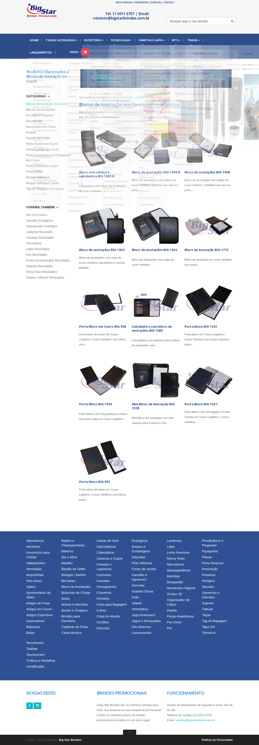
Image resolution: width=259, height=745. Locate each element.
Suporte (208, 603)
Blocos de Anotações (40, 109)
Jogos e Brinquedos (146, 621)
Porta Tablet (34, 171)
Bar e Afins (70, 557)
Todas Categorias (61, 40)
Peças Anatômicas (180, 616)
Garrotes (138, 585)
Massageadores (178, 570)
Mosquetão (175, 582)
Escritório (93, 40)
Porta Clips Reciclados (41, 272)
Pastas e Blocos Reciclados (45, 277)
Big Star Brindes (70, 739)
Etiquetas (139, 557)
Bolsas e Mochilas (75, 604)
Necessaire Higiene (181, 588)
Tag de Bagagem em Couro (45, 188)
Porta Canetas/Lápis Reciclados (48, 260)
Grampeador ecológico (42, 226)
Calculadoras (106, 546)
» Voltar (138, 97)
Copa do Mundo (108, 616)
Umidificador (35, 666)
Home (34, 40)
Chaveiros (104, 592)
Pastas (31, 132)
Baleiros (67, 551)
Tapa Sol (208, 627)
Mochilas (173, 576)
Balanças (33, 627)
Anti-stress (34, 581)
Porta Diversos (213, 563)
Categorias (38, 96)
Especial (156, 2)
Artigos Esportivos (39, 615)
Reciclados (33, 243)
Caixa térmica (72, 633)
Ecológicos (140, 540)
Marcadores (175, 564)
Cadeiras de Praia (75, 627)
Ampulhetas (35, 575)
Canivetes (104, 575)
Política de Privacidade (217, 739)
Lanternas (174, 540)
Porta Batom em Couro (42, 144)
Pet (169, 628)
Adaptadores (35, 563)
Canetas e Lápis (152, 40)
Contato (168, 2)
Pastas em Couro (38, 138)
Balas (30, 633)
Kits (176, 40)
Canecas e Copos (110, 558)
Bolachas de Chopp (76, 592)
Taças (206, 615)
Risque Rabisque (38, 177)
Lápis (171, 546)
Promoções (141, 2)
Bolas (66, 598)
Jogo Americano (144, 615)
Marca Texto (176, 558)
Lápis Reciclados (38, 249)
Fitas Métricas (142, 563)
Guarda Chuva (142, 591)
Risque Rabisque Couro (42, 183)
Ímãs (135, 597)
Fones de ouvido (144, 569)
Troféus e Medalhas (40, 660)
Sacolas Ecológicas (39, 220)
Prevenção (210, 569)
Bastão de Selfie (73, 569)
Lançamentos (41, 52)
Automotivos (35, 621)
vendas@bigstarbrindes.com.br (195, 720)
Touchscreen (35, 654)
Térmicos (209, 633)
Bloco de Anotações (76, 587)
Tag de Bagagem (214, 621)
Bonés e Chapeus (75, 610)
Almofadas (34, 569)
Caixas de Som (108, 540)
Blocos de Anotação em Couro (47, 104)
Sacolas (208, 587)
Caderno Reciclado (39, 232)
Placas (207, 557)
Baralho (67, 563)
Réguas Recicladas (39, 266)
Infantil (136, 603)
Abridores (33, 546)
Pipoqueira (210, 551)
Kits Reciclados (36, 215)
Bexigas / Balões (74, 575)
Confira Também (42, 207)
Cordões (103, 622)
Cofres (101, 610)
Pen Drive (174, 622)
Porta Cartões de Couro (42, 149)
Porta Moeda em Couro (42, 166)
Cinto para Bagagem (112, 604)
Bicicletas (68, 581)
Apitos (31, 587)
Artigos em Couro (121, 97)
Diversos (103, 628)
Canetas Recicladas (40, 237)
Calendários (105, 552)
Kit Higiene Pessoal (39, 115)
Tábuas (207, 609)
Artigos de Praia (38, 603)
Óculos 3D (174, 594)
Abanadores (35, 540)
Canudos (103, 581)
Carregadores (107, 587)
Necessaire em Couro (41, 126)
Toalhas (32, 649)
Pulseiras (209, 575)
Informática (140, 609)
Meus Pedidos (124, 2)
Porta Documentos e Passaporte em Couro (48, 157)
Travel (193, 40)
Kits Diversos (141, 627)
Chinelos (103, 598)
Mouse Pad (34, 121)
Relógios (208, 581)
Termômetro (35, 643)
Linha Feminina (178, 552)
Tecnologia (121, 40)
